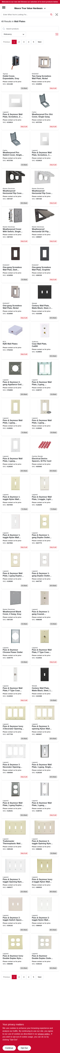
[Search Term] (27, 14)
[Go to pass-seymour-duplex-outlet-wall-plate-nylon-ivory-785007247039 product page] (44, 532)
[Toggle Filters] (57, 34)
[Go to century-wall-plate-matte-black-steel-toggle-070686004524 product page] (44, 685)
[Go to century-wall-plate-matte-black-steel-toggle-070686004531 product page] (44, 302)
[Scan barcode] (57, 15)
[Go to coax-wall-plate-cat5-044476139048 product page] (44, 341)
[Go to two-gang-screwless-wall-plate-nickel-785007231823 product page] (44, 73)
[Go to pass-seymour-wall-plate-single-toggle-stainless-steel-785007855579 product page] (44, 761)
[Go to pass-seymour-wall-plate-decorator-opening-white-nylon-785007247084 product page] (15, 455)
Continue (9, 1048)
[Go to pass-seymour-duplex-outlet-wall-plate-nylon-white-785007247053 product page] (44, 570)
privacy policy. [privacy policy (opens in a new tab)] (44, 1034)
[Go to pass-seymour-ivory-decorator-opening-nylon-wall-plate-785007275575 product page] (15, 723)
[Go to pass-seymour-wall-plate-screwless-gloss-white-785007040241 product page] (15, 111)
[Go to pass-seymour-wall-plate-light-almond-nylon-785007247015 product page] (44, 493)
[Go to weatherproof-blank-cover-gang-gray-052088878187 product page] (15, 608)
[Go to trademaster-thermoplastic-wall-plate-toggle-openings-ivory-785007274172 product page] (15, 838)
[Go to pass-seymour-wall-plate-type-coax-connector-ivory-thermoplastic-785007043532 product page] (44, 647)
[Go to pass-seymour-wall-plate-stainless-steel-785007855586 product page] (44, 800)
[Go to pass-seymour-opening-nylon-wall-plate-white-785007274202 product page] (15, 876)
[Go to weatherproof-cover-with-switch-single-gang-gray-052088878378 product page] (15, 226)
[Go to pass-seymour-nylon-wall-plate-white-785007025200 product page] (44, 914)
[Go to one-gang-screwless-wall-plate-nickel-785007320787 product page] (15, 302)
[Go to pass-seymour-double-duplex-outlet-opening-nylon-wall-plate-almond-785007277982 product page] (44, 952)
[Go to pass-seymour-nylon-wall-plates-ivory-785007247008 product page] (15, 493)
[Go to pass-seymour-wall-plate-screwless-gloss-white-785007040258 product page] (44, 149)
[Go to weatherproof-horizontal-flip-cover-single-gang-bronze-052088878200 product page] (15, 187)
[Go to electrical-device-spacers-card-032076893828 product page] (44, 455)
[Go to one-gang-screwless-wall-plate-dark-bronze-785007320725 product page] (15, 264)
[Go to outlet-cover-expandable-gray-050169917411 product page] (15, 73)
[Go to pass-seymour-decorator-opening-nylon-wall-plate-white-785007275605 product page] (15, 761)
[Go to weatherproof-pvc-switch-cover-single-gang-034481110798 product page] (15, 149)
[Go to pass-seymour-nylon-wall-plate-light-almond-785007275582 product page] (44, 723)
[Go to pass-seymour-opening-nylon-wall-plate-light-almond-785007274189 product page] (44, 838)
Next (39, 42)
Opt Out (24, 1048)
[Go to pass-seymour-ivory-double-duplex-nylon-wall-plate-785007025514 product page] (15, 952)
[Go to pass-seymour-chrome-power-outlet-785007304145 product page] (15, 647)
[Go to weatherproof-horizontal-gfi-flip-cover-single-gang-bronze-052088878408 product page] (44, 226)
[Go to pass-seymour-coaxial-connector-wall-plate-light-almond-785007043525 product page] (44, 608)
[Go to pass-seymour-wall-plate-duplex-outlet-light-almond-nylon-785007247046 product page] (15, 570)
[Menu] (3, 7)
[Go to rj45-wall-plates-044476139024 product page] (15, 341)
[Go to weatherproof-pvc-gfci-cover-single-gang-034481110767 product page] (44, 111)
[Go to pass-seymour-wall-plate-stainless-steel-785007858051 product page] (44, 379)
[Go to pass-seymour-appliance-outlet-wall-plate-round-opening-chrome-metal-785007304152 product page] (15, 379)
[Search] (51, 14)
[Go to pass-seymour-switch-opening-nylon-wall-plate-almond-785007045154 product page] (15, 914)
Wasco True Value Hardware (30, 8)
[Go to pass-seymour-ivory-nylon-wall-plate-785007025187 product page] (44, 876)
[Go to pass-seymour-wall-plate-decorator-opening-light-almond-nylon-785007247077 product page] (44, 417)
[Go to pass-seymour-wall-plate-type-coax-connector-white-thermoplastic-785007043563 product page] (15, 685)
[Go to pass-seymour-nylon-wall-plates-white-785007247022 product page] (15, 532)
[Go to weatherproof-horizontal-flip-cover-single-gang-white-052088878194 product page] (44, 187)
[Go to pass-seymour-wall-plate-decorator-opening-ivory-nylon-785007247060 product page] (15, 417)
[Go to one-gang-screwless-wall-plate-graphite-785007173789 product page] (44, 264)
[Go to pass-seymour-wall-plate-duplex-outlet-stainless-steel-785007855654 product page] (15, 800)
